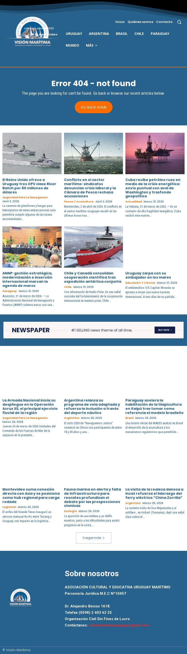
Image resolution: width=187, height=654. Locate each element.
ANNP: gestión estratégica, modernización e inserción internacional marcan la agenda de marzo (27, 279)
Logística (9, 507)
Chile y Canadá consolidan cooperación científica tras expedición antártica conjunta (92, 277)
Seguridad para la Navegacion (25, 197)
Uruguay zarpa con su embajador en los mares (148, 275)
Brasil (129, 418)
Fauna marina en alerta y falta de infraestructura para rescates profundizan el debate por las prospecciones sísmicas (92, 497)
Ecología (70, 511)
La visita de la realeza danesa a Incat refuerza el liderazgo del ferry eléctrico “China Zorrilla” (154, 493)
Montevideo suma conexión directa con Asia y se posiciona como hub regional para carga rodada (31, 495)
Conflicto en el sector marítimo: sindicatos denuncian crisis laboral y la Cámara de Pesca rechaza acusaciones (90, 188)
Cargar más (94, 538)
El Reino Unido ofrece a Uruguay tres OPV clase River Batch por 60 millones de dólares (29, 185)
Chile (68, 287)
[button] (179, 22)
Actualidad (133, 201)
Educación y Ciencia (140, 282)
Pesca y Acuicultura (79, 201)
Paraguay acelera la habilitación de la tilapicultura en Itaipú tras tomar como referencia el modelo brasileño (154, 406)
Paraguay (9, 291)
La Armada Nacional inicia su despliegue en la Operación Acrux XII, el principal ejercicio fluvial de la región (30, 406)
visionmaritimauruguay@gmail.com (119, 625)
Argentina (71, 418)
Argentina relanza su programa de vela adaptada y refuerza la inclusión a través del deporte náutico (92, 406)
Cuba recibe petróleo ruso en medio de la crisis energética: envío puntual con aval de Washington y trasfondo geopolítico (152, 188)
